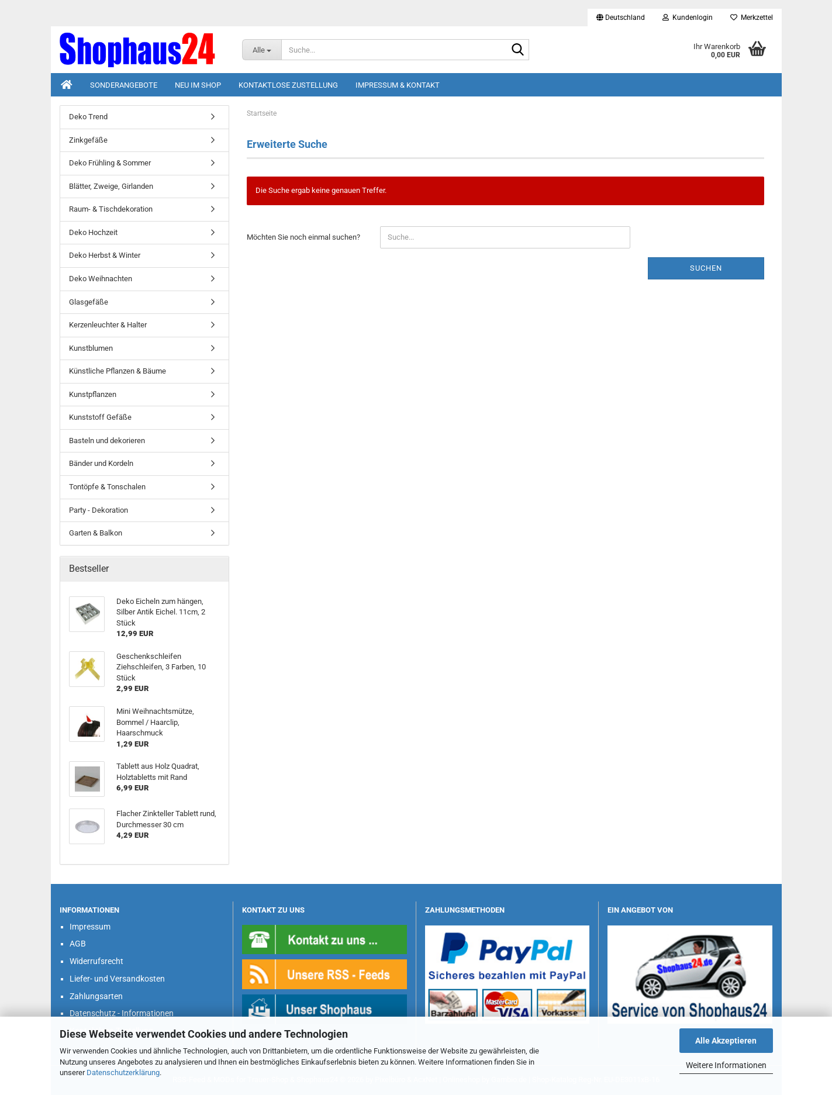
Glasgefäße (88, 302)
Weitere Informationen (726, 1065)
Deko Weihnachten (100, 278)
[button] (621, 17)
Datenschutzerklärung (123, 1072)
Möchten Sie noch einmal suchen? (303, 237)
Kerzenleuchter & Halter (108, 324)
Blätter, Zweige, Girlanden (111, 186)
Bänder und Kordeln (101, 463)
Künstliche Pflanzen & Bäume (117, 371)
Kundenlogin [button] (687, 17)
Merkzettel (751, 17)
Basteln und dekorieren (107, 440)
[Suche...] (261, 49)
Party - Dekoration (98, 510)
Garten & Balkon (95, 532)
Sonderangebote (123, 85)
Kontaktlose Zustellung (288, 85)
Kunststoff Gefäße (100, 417)
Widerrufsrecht (96, 961)
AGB (78, 943)
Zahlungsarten (96, 996)
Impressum (90, 926)
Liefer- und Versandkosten (117, 978)
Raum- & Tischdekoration (111, 209)
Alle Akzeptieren (726, 1040)
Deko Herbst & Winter (104, 255)
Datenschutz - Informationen (122, 1013)
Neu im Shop (198, 85)
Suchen (706, 268)
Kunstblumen (91, 348)
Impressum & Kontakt (397, 85)
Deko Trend (88, 116)
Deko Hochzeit (93, 232)
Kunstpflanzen (92, 394)
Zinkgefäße (88, 140)
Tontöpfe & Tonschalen (107, 486)
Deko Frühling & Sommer (110, 162)
